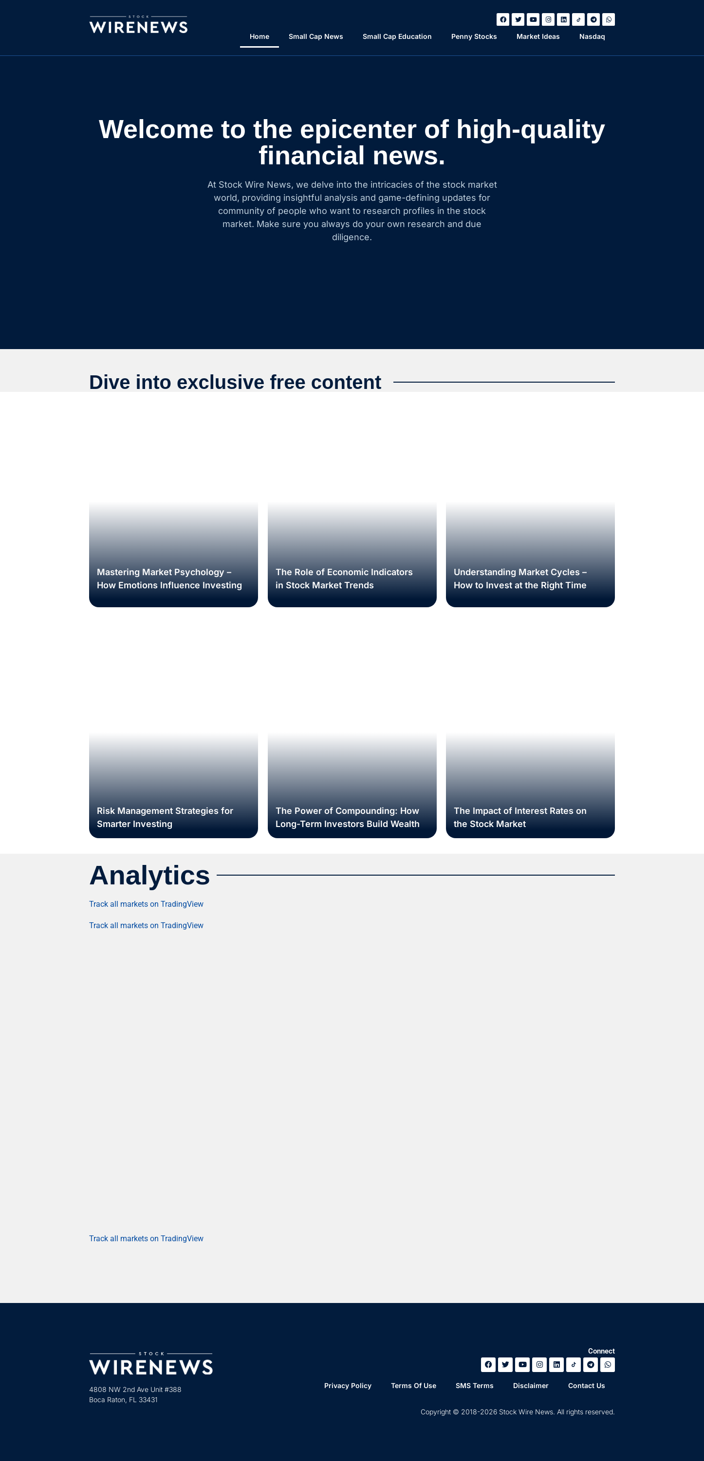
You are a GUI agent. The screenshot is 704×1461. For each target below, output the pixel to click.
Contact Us (586, 1385)
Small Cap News (316, 36)
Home (259, 36)
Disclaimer (531, 1385)
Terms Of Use (413, 1385)
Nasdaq (592, 36)
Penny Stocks (474, 36)
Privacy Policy (347, 1385)
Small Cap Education (397, 36)
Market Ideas (538, 36)
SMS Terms (475, 1385)
